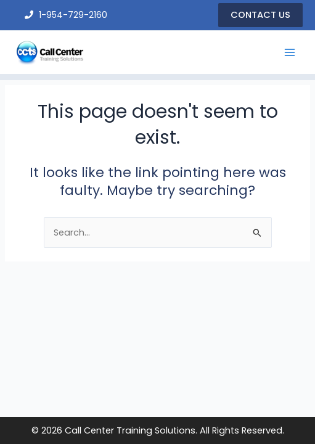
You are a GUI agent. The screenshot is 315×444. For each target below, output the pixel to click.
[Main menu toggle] (290, 52)
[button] (260, 15)
